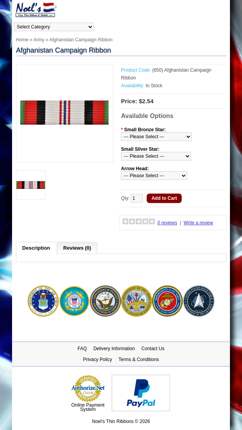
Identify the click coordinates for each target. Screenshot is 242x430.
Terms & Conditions (139, 359)
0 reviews (167, 223)
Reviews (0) (77, 248)
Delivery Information (114, 348)
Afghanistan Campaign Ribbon (80, 39)
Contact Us (152, 348)
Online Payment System (87, 407)
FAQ (82, 348)
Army (38, 39)
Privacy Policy (97, 359)
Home (22, 39)
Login (201, 26)
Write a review (198, 223)
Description (36, 248)
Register (219, 26)
